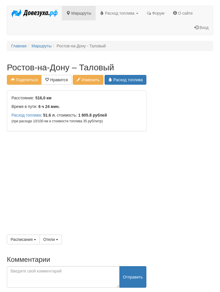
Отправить (133, 277)
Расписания (23, 239)
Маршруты (78, 13)
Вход (201, 27)
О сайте (183, 13)
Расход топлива (119, 13)
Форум (155, 13)
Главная (18, 46)
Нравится (56, 80)
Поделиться (24, 80)
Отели (50, 239)
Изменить (88, 80)
